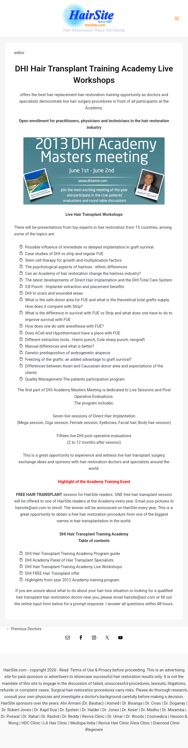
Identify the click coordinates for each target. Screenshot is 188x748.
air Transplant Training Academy (64, 553)
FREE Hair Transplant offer (56, 573)
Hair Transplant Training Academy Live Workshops (77, 566)
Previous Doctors (24, 629)
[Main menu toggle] (177, 18)
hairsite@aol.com (139, 597)
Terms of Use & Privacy (91, 670)
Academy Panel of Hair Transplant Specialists (73, 560)
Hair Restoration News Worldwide (94, 30)
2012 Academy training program (90, 579)
